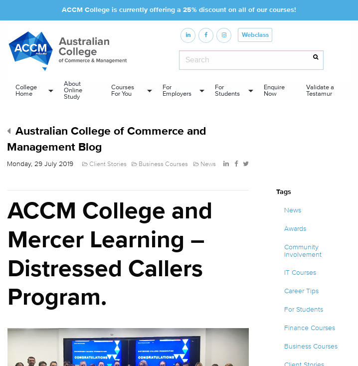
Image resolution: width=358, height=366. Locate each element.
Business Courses (311, 346)
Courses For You (122, 90)
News (292, 210)
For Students (227, 90)
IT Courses (300, 272)
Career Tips (301, 291)
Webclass (255, 35)
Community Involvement (303, 251)
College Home (26, 90)
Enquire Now (274, 90)
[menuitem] (31, 90)
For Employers (177, 90)
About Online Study (73, 90)
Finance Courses (309, 328)
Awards (295, 228)
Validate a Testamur (320, 90)
